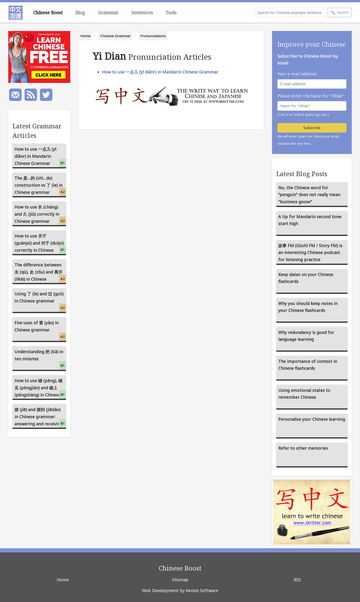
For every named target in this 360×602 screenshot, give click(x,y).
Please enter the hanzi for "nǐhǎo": (311, 96)
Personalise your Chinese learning (311, 419)
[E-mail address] (311, 84)
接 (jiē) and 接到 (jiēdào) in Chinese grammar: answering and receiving (40, 417)
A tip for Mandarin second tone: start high (310, 220)
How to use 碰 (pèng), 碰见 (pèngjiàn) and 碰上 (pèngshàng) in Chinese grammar (40, 389)
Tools (171, 12)
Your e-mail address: (297, 73)
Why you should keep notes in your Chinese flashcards (308, 307)
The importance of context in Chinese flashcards (307, 365)
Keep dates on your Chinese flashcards (305, 278)
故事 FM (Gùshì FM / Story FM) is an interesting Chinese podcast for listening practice (310, 252)
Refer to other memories (303, 448)
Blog (80, 12)
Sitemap (180, 579)
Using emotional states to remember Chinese (304, 393)
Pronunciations (153, 36)
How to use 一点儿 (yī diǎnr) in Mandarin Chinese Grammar (160, 72)
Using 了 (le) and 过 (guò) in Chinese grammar (40, 301)
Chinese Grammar (115, 36)
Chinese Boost (48, 12)
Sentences (142, 12)
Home (85, 36)
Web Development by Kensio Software (180, 590)
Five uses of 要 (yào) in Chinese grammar (40, 330)
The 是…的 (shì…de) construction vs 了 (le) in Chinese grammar (40, 185)
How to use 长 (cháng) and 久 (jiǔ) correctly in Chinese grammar (40, 214)
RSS (297, 579)
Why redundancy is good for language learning (306, 336)
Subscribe (312, 127)
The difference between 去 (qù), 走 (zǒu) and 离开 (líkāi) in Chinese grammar (40, 273)
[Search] (291, 12)
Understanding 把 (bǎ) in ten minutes (40, 359)
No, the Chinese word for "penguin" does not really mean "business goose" (309, 194)
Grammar (108, 12)
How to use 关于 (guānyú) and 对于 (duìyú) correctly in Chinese (40, 243)
